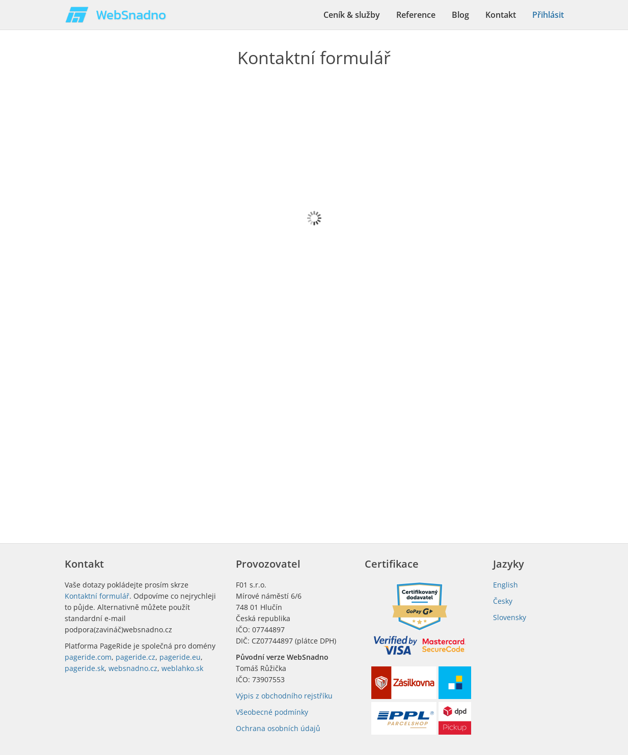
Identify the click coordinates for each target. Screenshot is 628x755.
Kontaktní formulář (97, 596)
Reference (415, 14)
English (505, 585)
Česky (502, 601)
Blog (460, 14)
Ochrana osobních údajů (278, 728)
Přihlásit (548, 14)
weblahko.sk (182, 668)
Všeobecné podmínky (272, 712)
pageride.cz (135, 657)
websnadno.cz (132, 668)
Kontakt (500, 14)
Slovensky (509, 617)
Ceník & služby (351, 14)
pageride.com (88, 657)
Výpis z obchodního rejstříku (284, 696)
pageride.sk (84, 668)
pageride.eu (180, 657)
